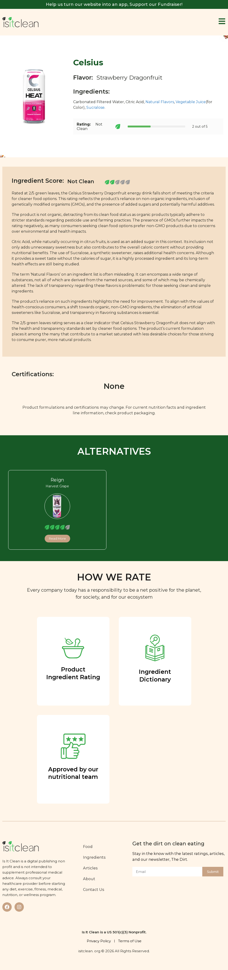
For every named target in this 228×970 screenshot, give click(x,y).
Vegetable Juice (191, 102)
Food (90, 846)
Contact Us (96, 889)
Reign (57, 480)
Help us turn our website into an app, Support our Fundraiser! (114, 4)
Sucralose (95, 107)
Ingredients (97, 857)
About (92, 878)
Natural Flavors (159, 102)
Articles (93, 868)
